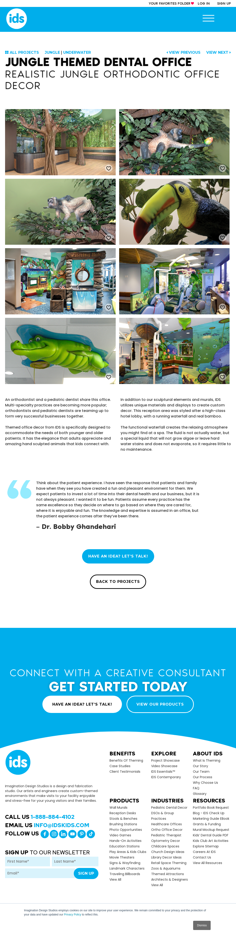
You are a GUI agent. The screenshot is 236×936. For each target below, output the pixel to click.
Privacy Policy (72, 914)
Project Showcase (165, 760)
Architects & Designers (169, 879)
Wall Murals (118, 807)
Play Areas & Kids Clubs (127, 852)
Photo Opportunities (125, 829)
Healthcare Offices (166, 824)
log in (204, 3)
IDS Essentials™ (163, 771)
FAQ (196, 788)
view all (115, 879)
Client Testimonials (124, 771)
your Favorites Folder (169, 3)
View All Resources (207, 863)
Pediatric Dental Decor (169, 807)
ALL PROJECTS (24, 52)
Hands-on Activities (125, 840)
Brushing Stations (123, 824)
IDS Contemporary (166, 777)
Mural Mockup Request (211, 829)
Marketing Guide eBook (211, 818)
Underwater (77, 52)
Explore (163, 753)
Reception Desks (122, 813)
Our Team (201, 771)
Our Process (202, 777)
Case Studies (119, 766)
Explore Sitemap (206, 846)
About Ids (208, 753)
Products (124, 800)
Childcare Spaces (165, 846)
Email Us (47, 825)
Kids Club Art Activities (210, 840)
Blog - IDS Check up (208, 813)
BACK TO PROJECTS (118, 581)
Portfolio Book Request (211, 807)
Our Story (200, 766)
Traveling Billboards (124, 874)
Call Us (39, 816)
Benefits (122, 753)
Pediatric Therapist (166, 835)
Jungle (52, 52)
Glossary (199, 793)
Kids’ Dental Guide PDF (210, 835)
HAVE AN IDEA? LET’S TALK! (118, 556)
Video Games (120, 835)
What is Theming (206, 760)
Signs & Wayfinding (124, 863)
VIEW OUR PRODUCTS (160, 704)
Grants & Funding (207, 824)
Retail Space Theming (168, 863)
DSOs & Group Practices (162, 816)
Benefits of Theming (126, 760)
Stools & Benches (123, 818)
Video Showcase (164, 766)
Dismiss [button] (202, 925)
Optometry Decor (165, 840)
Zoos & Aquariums (165, 868)
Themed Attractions (167, 874)
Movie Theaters (121, 857)
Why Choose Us (205, 782)
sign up (224, 3)
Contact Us (202, 857)
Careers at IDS (204, 852)
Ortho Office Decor (167, 829)
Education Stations (124, 846)
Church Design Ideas (167, 852)
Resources (209, 800)
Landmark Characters (127, 868)
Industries (167, 800)
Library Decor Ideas (166, 857)
